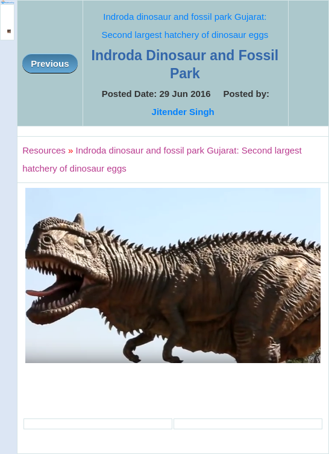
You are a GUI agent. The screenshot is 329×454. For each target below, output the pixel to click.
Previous (50, 63)
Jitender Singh (183, 112)
